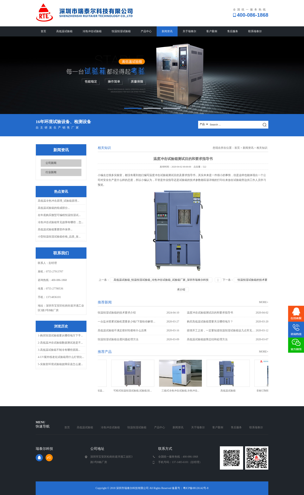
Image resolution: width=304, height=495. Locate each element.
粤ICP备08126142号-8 (195, 488)
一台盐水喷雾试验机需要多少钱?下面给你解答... (138, 321)
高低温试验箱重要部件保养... (55, 229)
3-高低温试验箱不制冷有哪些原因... (59, 349)
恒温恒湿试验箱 (121, 31)
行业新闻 (51, 172)
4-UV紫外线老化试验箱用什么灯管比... (61, 357)
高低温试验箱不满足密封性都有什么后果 (138, 330)
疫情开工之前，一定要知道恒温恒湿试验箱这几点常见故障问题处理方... (227, 330)
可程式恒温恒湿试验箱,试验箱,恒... (134, 390)
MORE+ (263, 302)
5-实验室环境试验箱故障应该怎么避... (60, 364)
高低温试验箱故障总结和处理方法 (227, 339)
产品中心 (146, 31)
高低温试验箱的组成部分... (54, 207)
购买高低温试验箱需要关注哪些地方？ (227, 321)
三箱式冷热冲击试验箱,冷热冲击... (181, 390)
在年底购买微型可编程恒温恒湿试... (59, 215)
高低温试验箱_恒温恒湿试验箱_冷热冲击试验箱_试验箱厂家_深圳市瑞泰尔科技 (161, 279)
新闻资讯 (167, 31)
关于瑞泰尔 (189, 31)
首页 (43, 31)
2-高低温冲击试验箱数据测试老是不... (60, 342)
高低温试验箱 (64, 31)
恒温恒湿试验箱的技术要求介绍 (138, 312)
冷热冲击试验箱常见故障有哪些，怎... (60, 222)
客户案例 (211, 31)
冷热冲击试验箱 (92, 31)
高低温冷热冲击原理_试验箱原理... (58, 200)
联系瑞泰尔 (255, 31)
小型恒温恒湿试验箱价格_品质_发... (59, 236)
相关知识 (261, 147)
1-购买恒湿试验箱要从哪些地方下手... (60, 335)
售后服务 (232, 31)
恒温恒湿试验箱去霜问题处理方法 (138, 339)
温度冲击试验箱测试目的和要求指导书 (227, 312)
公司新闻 (51, 163)
